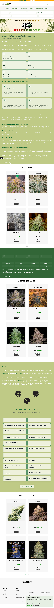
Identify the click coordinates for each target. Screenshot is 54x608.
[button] (25, 364)
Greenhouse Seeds (44, 381)
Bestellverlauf (30, 595)
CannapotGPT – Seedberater (20, 601)
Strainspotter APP (18, 597)
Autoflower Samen (22, 389)
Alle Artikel (4, 598)
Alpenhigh (42, 595)
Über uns (4, 594)
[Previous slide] (7, 214)
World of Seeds (19, 382)
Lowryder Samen (15, 8)
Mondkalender (5, 601)
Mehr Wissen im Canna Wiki (27, 495)
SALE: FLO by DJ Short (31, 0)
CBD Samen (32, 8)
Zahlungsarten (5, 597)
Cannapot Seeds (22, 125)
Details (16, 208)
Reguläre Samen (39, 8)
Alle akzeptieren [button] (29, 605)
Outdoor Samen (24, 8)
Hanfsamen (8, 8)
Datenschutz (17, 598)
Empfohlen (17, 594)
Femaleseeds (36, 381)
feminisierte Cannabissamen (32, 388)
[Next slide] (46, 214)
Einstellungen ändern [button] (36, 605)
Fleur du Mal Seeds (22, 0)
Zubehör (46, 8)
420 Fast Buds (19, 381)
